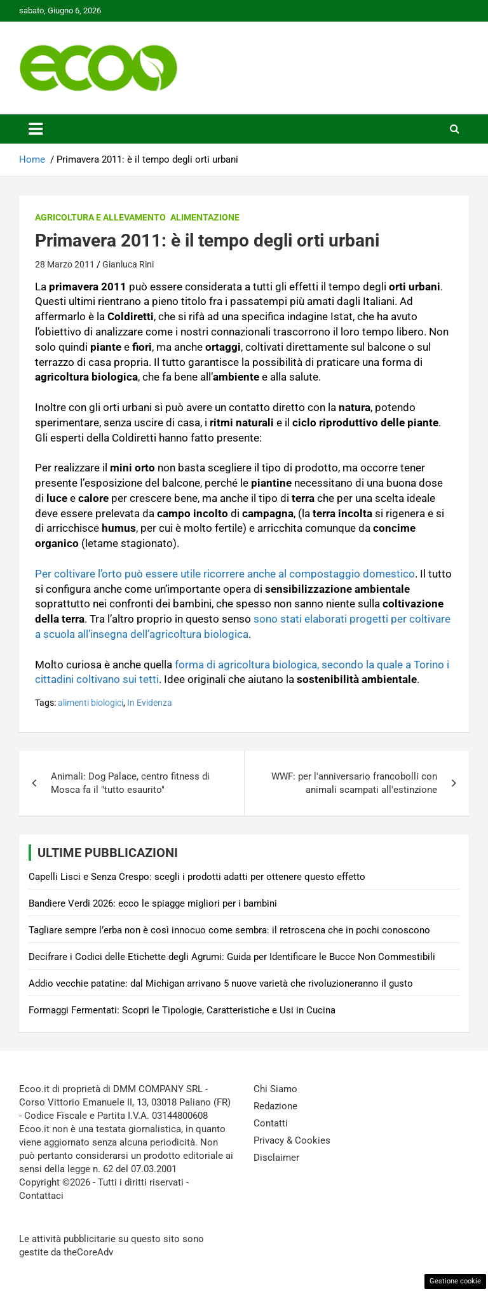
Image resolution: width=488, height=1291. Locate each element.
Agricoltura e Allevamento (100, 217)
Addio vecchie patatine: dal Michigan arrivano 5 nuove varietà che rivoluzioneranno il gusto (221, 983)
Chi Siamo (275, 1089)
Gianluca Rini (128, 264)
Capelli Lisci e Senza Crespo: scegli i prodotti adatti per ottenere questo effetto (197, 876)
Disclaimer (276, 1157)
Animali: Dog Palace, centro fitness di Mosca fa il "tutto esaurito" (130, 783)
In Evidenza (149, 703)
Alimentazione (205, 217)
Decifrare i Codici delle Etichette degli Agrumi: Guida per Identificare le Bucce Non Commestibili (232, 957)
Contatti (271, 1123)
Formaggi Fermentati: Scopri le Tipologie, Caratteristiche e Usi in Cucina (182, 1010)
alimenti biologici (90, 703)
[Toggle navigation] (35, 129)
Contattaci (41, 1195)
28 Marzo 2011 (65, 264)
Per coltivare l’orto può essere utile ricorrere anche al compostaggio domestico (225, 573)
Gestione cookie (455, 1281)
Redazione (275, 1106)
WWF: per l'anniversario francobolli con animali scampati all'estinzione (354, 783)
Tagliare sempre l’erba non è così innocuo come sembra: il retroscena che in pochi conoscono (229, 930)
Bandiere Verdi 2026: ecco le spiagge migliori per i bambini (153, 903)
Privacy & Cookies (292, 1140)
